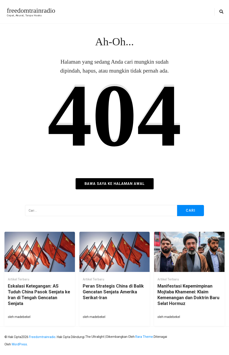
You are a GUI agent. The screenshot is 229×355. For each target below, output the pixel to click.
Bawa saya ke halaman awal (115, 184)
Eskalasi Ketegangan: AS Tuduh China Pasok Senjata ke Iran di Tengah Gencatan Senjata (39, 294)
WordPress (19, 344)
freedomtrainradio (31, 10)
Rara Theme (144, 336)
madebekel (22, 317)
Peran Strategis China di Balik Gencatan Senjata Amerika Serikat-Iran (113, 291)
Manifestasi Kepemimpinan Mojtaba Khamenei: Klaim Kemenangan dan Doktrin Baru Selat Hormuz (188, 294)
